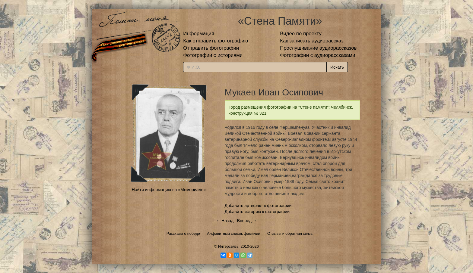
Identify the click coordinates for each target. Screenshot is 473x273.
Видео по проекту (301, 33)
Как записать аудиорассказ (312, 41)
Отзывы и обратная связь (290, 233)
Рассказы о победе (183, 233)
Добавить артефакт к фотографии (258, 205)
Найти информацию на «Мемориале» (169, 189)
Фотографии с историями (213, 55)
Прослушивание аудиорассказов (318, 48)
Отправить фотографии (211, 48)
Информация (198, 33)
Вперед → (247, 220)
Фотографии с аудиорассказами (317, 55)
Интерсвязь (228, 246)
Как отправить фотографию (215, 41)
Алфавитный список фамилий (233, 233)
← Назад (224, 220)
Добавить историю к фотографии (257, 211)
